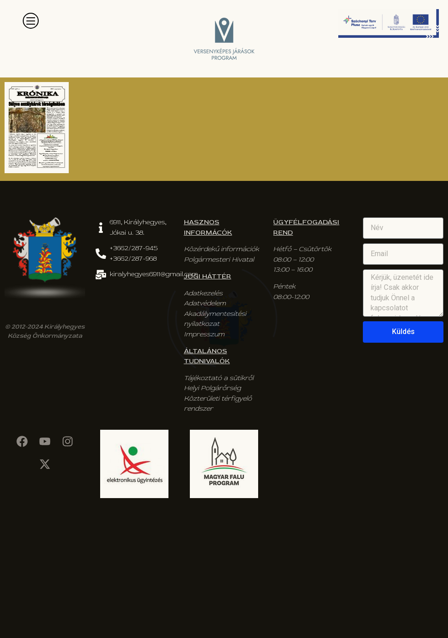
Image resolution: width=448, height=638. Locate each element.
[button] (31, 21)
